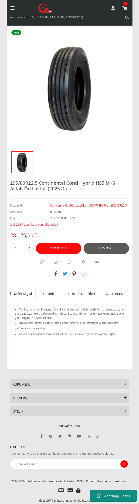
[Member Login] (113, 8)
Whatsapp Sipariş (113, 495)
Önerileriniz (115, 293)
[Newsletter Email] (69, 464)
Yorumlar (50, 293)
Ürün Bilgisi (23, 293)
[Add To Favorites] (41, 262)
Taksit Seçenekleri (81, 293)
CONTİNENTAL (98, 205)
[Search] (69, 17)
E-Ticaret (60, 501)
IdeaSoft (44, 501)
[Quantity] (22, 248)
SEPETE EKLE (58, 248)
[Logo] (45, 8)
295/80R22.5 (118, 205)
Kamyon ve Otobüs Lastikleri (68, 205)
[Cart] (125, 8)
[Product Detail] (17, 32)
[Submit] (124, 464)
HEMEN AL (106, 248)
